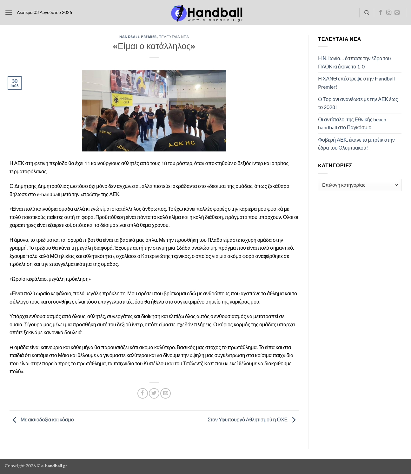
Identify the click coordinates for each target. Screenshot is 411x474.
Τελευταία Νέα (174, 36)
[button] (8, 12)
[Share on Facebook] (142, 393)
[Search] (366, 13)
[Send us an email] (397, 13)
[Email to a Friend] (165, 393)
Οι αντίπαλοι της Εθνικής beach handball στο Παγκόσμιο (352, 123)
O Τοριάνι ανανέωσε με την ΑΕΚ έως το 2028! (358, 103)
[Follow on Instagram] (388, 13)
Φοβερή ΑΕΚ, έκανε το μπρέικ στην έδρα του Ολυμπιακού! (356, 144)
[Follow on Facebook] (380, 13)
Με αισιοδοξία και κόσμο (42, 419)
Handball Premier (138, 36)
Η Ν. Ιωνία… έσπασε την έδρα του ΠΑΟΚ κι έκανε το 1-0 (354, 62)
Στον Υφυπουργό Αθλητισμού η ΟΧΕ (253, 419)
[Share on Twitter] (154, 393)
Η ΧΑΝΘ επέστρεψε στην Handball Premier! (356, 82)
